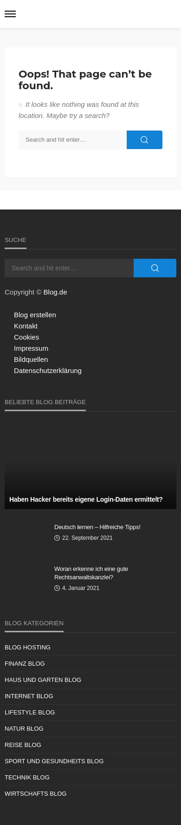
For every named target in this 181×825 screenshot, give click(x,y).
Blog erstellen (35, 315)
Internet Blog (29, 696)
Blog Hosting (28, 647)
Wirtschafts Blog (35, 793)
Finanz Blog (25, 663)
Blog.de (55, 292)
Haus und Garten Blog (43, 679)
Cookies (26, 337)
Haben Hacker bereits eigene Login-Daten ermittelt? (86, 499)
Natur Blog (24, 728)
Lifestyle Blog (30, 712)
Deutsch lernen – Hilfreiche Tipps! (97, 527)
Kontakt (26, 326)
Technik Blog (27, 777)
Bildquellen (31, 359)
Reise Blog (23, 744)
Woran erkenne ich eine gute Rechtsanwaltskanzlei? (91, 573)
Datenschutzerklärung (48, 370)
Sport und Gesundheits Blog (54, 761)
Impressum (31, 348)
